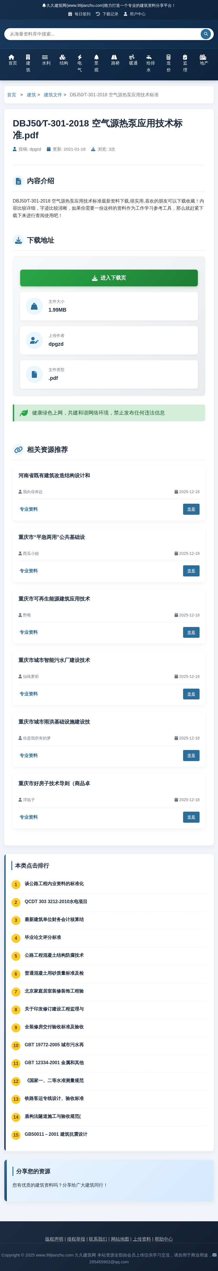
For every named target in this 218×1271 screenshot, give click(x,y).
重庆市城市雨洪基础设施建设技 (54, 722)
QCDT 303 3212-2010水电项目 (56, 901)
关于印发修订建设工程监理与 (54, 1009)
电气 (79, 63)
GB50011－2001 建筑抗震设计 (56, 1134)
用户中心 (135, 14)
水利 (46, 60)
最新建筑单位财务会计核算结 (54, 919)
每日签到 (79, 14)
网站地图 (120, 1239)
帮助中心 (164, 1239)
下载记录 (107, 14)
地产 (204, 60)
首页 (13, 60)
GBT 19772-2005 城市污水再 (54, 1044)
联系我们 (98, 1239)
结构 (64, 60)
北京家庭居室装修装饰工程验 (54, 991)
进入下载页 (109, 278)
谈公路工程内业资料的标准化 (54, 883)
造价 (169, 63)
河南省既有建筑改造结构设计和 (54, 475)
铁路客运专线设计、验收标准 (54, 1098)
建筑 (28, 63)
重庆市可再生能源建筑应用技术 (54, 599)
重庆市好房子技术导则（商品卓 (54, 783)
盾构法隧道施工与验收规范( (53, 1116)
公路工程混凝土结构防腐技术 (54, 955)
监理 (185, 63)
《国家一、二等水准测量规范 (54, 1080)
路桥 (115, 60)
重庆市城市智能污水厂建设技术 (54, 660)
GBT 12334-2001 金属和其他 (54, 1062)
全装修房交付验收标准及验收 (54, 1026)
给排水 (150, 63)
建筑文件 (53, 94)
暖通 (133, 60)
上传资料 (142, 1239)
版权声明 (54, 1239)
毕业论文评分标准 (43, 937)
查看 (191, 509)
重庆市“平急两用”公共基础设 (51, 537)
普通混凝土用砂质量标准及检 (54, 973)
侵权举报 (76, 1239)
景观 (96, 63)
